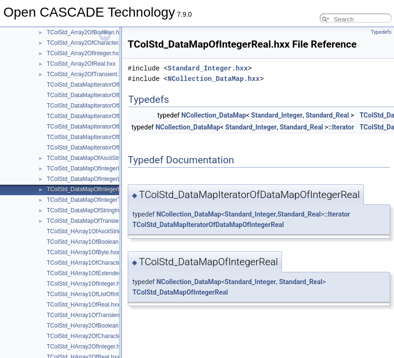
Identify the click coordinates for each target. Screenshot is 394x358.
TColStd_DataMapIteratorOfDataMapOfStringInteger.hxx (118, 137)
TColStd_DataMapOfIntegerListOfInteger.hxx (104, 179)
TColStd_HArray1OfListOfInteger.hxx (94, 294)
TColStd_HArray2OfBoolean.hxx (88, 325)
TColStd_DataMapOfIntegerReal (180, 292)
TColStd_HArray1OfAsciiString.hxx (91, 231)
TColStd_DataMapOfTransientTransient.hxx (102, 221)
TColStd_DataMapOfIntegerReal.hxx (93, 189)
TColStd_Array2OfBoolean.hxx (86, 32)
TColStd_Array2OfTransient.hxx (87, 74)
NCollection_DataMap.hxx (214, 78)
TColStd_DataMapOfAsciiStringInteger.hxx (101, 158)
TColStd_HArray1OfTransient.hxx (89, 315)
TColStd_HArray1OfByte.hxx (83, 252)
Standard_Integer (277, 115)
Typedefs (381, 32)
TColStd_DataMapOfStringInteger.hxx (94, 210)
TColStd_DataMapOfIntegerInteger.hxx (96, 168)
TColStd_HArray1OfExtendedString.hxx (97, 273)
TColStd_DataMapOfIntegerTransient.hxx (99, 200)
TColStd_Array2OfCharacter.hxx (88, 43)
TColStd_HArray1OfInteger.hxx (86, 283)
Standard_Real (327, 115)
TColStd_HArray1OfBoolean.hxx (88, 242)
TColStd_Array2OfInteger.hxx (84, 53)
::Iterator (341, 127)
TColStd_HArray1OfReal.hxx (83, 304)
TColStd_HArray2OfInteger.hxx (86, 346)
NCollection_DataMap (213, 115)
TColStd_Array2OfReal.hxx (81, 63)
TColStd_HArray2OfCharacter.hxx (90, 336)
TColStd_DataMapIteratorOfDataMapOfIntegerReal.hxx (117, 116)
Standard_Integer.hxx (208, 68)
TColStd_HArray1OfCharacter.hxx (90, 262)
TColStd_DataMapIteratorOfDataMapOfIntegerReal (208, 225)
